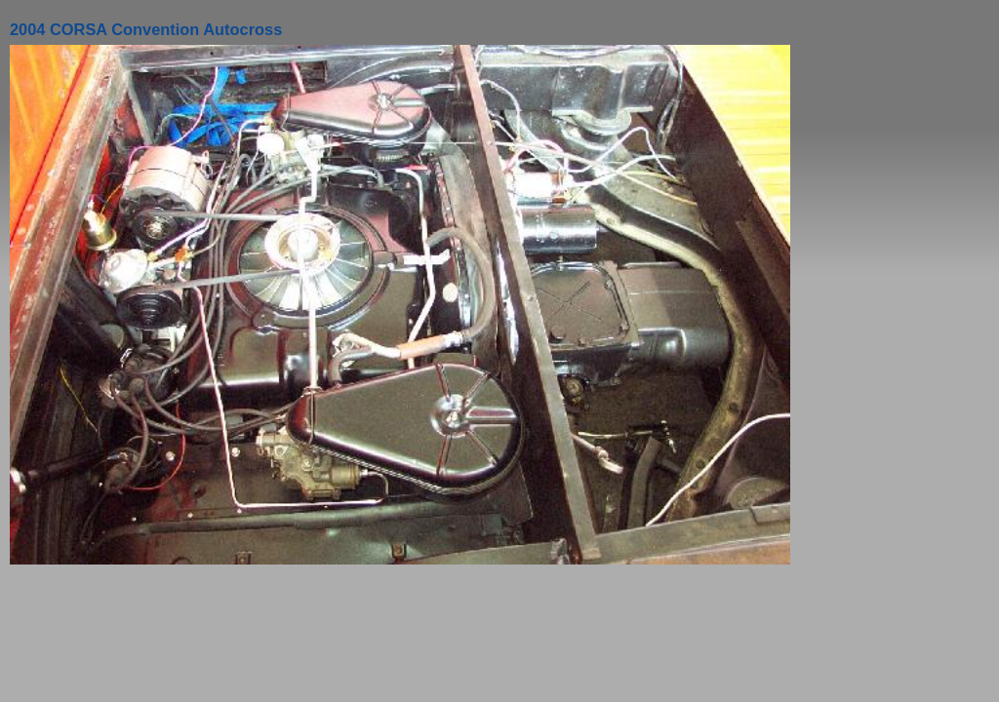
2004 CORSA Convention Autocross (146, 29)
